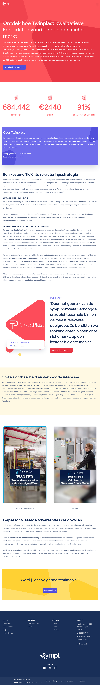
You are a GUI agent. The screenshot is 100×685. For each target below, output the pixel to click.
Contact (56, 630)
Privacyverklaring (51, 681)
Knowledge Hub (34, 624)
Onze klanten (8, 633)
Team (55, 624)
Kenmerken (7, 624)
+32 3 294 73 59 (82, 633)
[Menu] (97, 4)
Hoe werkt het (8, 627)
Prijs (5, 630)
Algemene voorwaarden (67, 681)
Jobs (55, 627)
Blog (30, 627)
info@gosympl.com (84, 636)
